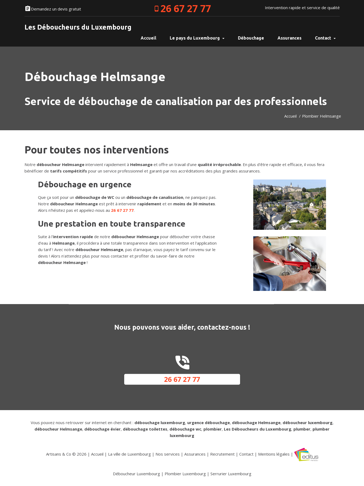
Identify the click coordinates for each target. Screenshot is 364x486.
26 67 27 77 (186, 8)
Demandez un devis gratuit (56, 9)
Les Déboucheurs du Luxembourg (78, 27)
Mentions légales (274, 454)
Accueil (290, 116)
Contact (325, 38)
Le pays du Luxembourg (197, 38)
